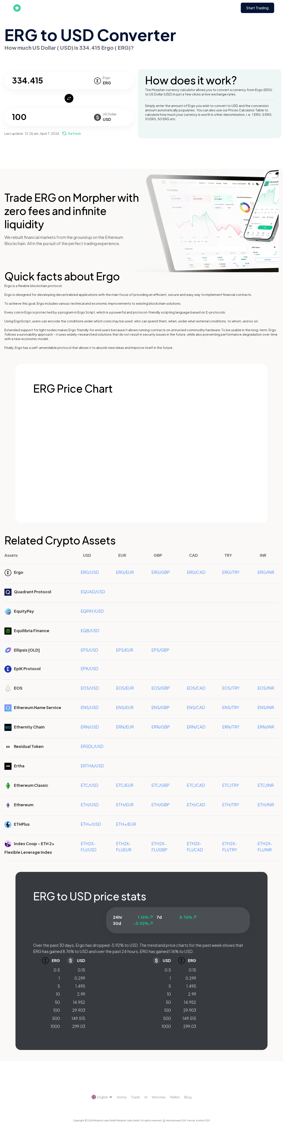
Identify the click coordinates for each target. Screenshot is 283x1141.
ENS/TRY (230, 707)
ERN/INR (266, 726)
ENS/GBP (160, 707)
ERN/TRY (230, 726)
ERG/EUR (125, 572)
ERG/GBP (160, 572)
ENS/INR (266, 707)
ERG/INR (266, 572)
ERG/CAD (196, 572)
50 (57, 1002)
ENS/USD (90, 707)
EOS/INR (266, 687)
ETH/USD (90, 804)
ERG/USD (90, 572)
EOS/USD (90, 687)
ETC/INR (266, 785)
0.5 (57, 969)
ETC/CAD (196, 785)
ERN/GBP (160, 726)
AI (145, 1097)
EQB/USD (90, 630)
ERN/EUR (125, 726)
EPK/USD (89, 668)
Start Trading (257, 8)
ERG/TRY (230, 572)
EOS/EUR (125, 687)
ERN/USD (90, 726)
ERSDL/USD (92, 746)
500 (56, 1018)
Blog (187, 1097)
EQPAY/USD (92, 611)
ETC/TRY (230, 785)
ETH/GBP (160, 804)
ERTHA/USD (92, 765)
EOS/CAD (196, 687)
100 (56, 1010)
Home (121, 1097)
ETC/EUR (124, 785)
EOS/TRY (230, 687)
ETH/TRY (230, 804)
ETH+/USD (91, 824)
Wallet (175, 1097)
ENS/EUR (125, 707)
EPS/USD (89, 649)
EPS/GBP (160, 649)
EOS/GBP (160, 687)
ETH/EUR (125, 804)
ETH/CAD (196, 804)
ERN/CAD (196, 726)
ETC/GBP (160, 785)
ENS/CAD (196, 707)
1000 (55, 1026)
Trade (135, 1097)
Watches (159, 1097)
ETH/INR (266, 804)
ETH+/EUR (126, 824)
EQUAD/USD (93, 591)
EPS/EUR (124, 649)
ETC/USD (89, 785)
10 (58, 993)
